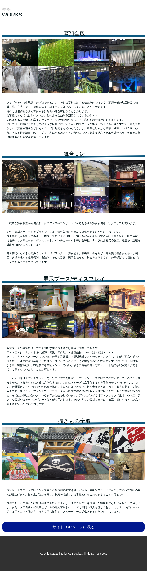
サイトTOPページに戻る (73, 527)
